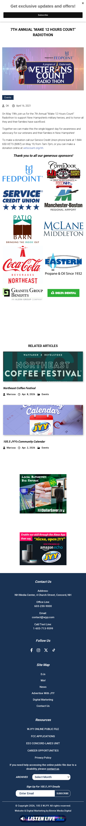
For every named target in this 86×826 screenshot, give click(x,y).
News (43, 686)
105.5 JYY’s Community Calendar (24, 441)
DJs (43, 674)
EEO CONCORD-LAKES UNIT (43, 743)
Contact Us (43, 705)
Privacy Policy (43, 757)
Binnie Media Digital (60, 810)
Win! (43, 680)
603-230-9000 (43, 606)
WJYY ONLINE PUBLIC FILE (43, 729)
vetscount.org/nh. (33, 148)
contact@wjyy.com (43, 617)
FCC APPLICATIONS (43, 736)
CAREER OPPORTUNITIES (43, 750)
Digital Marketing (43, 699)
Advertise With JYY (43, 693)
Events (8, 97)
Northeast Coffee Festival (19, 388)
